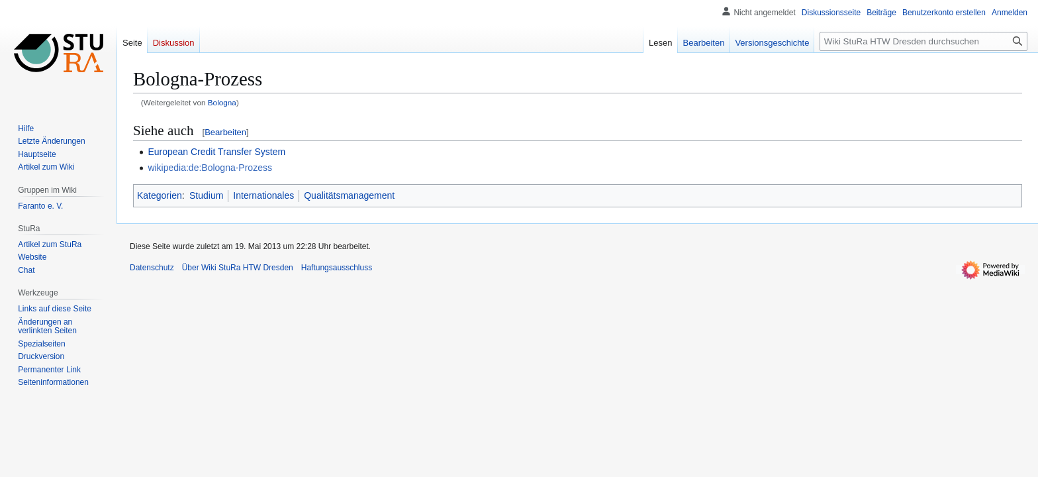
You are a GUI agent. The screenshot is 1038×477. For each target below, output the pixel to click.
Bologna (222, 102)
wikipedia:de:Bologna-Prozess (210, 167)
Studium (206, 195)
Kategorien (159, 195)
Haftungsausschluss (336, 267)
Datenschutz (152, 267)
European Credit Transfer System (216, 151)
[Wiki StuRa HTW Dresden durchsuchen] (923, 41)
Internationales (263, 195)
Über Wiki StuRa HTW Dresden (237, 267)
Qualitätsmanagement (349, 195)
